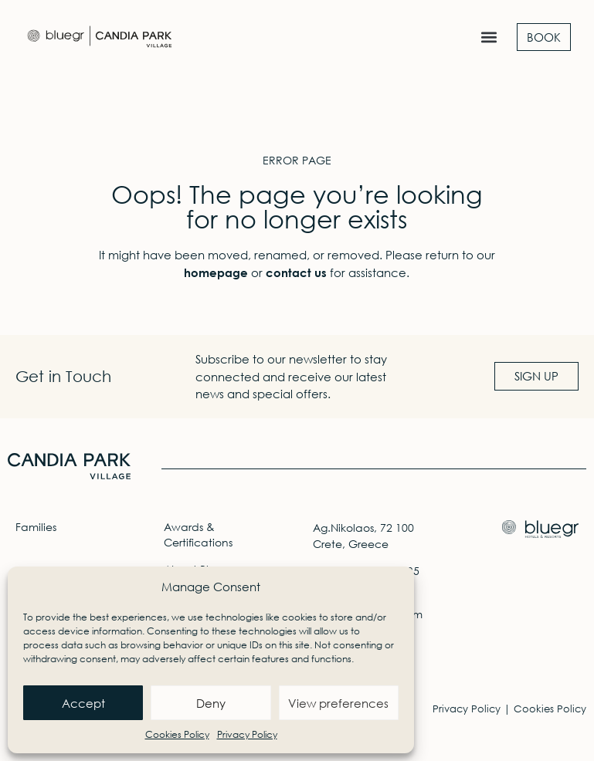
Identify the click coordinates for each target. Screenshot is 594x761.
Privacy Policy (247, 734)
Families (35, 526)
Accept (83, 703)
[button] (488, 37)
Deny (211, 703)
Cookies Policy (177, 734)
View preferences (338, 703)
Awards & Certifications (198, 534)
